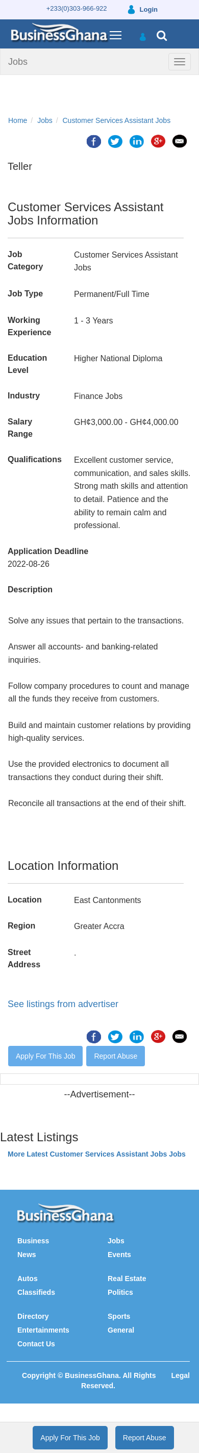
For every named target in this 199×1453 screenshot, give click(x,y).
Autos (27, 1278)
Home (17, 120)
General (121, 1330)
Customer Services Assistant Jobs (117, 120)
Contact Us (36, 1344)
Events (119, 1254)
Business (33, 1241)
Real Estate (127, 1278)
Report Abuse (115, 1056)
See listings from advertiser (63, 1004)
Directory (32, 1316)
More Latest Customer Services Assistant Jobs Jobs (97, 1154)
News (26, 1254)
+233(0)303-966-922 (76, 8)
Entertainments (43, 1330)
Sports (119, 1316)
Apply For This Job (45, 1056)
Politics (120, 1292)
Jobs (18, 62)
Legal (180, 1375)
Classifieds (36, 1292)
